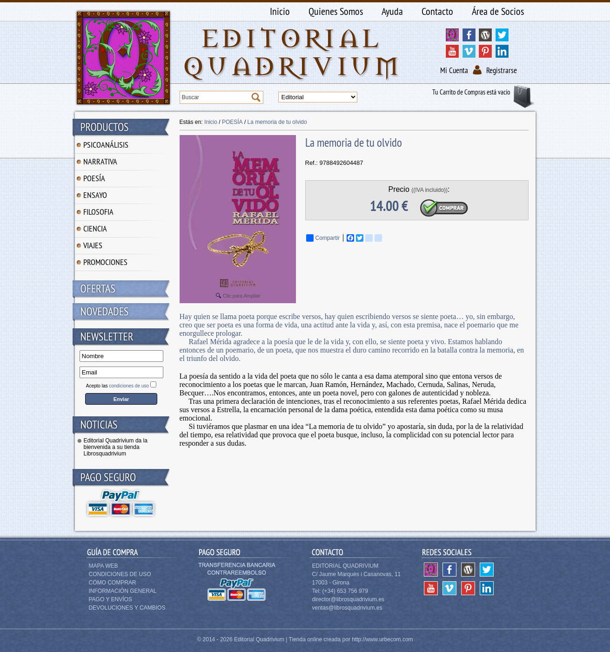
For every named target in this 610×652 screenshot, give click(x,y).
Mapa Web (103, 566)
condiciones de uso (129, 385)
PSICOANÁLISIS (105, 144)
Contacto (437, 11)
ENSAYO (95, 195)
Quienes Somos (335, 11)
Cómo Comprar (112, 582)
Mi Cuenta (454, 70)
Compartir (323, 238)
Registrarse (501, 70)
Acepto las (117, 385)
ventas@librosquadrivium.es (347, 607)
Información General (123, 591)
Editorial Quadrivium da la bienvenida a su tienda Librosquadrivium (115, 447)
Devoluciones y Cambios (127, 607)
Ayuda (392, 11)
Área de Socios (498, 11)
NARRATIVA (100, 161)
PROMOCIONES (105, 262)
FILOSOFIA (98, 211)
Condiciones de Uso (120, 574)
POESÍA (94, 178)
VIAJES (92, 245)
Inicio (280, 11)
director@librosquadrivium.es (348, 599)
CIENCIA (95, 228)
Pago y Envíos (110, 599)
